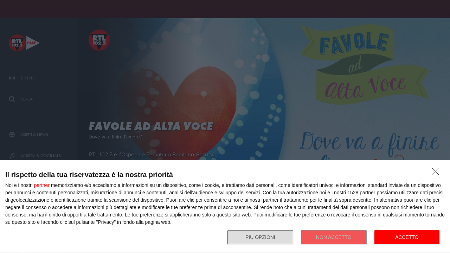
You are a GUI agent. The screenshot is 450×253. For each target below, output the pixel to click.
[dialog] (225, 207)
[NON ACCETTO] (437, 173)
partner (42, 185)
